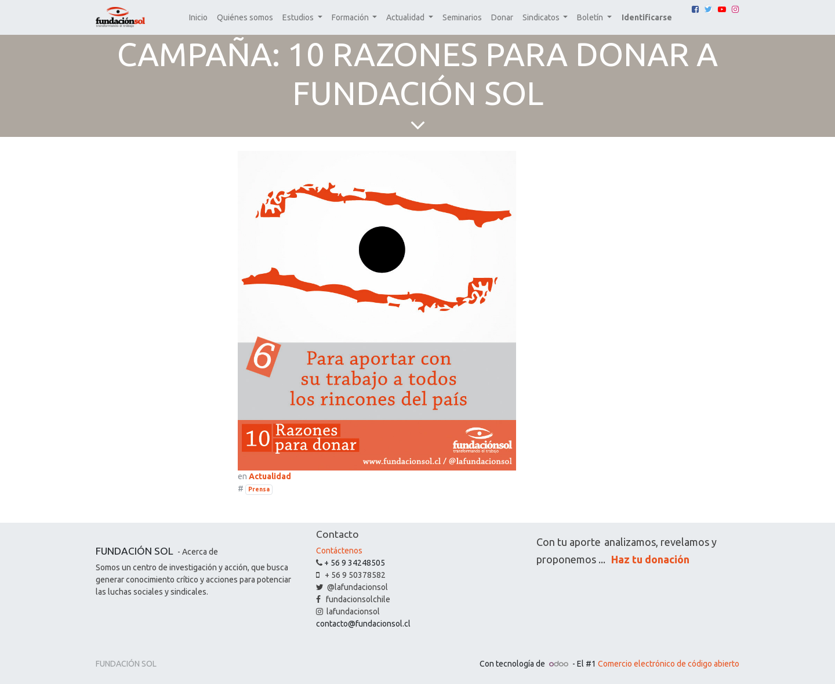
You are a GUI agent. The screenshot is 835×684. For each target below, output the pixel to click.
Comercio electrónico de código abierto (668, 663)
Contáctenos (339, 550)
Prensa (259, 489)
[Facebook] (695, 9)
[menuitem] (198, 17)
